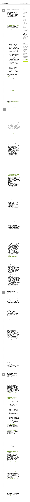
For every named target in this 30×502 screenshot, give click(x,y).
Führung (24, 15)
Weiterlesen (9, 495)
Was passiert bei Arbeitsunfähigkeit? (13, 493)
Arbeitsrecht (24, 9)
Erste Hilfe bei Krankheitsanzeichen (13, 9)
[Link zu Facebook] (3, 3)
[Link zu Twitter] (2, 3)
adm (7, 293)
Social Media (24, 22)
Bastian (13, 101)
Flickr (10, 101)
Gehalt (24, 16)
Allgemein (24, 8)
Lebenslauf (24, 20)
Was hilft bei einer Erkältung (11, 90)
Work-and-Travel (25, 31)
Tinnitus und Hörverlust (11, 291)
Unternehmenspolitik (25, 29)
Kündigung (8, 376)
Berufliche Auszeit (25, 12)
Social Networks (25, 23)
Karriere (24, 18)
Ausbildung (24, 10)
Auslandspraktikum (25, 11)
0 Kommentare (13, 10)
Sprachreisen (24, 24)
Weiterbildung (25, 30)
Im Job (16, 10)
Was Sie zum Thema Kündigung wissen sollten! (12, 374)
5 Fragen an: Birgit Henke (12, 107)
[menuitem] (3, 1)
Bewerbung (24, 13)
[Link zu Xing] (4, 3)
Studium (24, 25)
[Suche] (25, 1)
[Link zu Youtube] (5, 3)
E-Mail (24, 43)
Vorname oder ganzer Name (25, 41)
